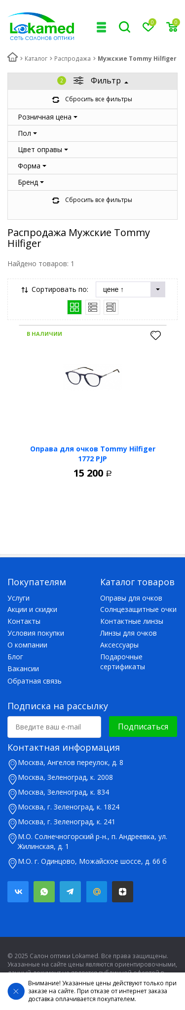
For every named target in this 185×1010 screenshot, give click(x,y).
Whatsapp (44, 891)
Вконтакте (18, 891)
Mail (96, 891)
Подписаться (143, 726)
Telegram (70, 891)
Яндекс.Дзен (122, 891)
